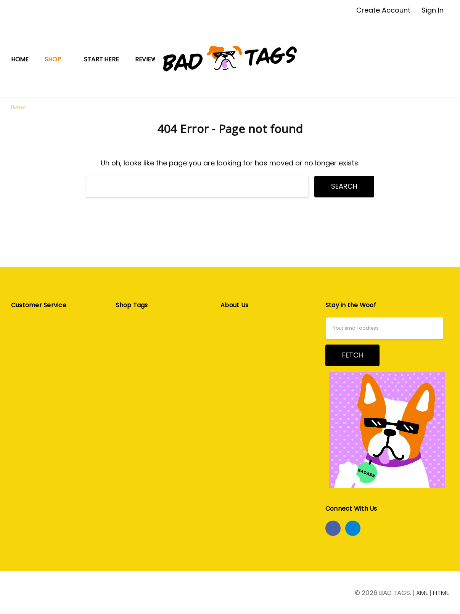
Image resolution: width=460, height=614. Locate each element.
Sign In (432, 10)
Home (20, 59)
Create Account (383, 10)
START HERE (101, 59)
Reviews (148, 59)
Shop (56, 59)
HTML (441, 592)
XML (422, 592)
